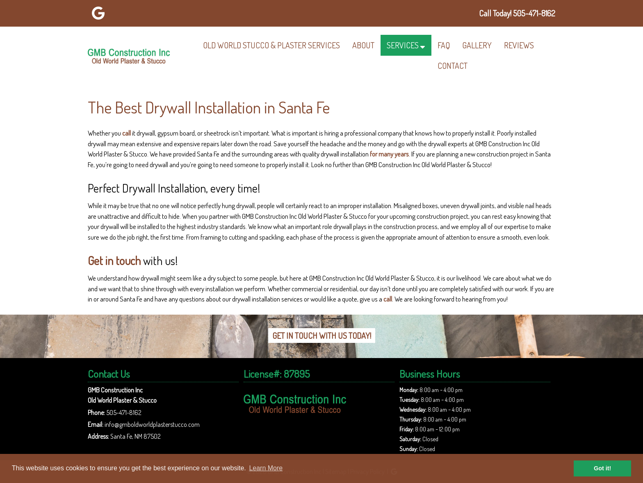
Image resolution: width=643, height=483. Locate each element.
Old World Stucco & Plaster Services (271, 45)
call (126, 133)
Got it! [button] (602, 468)
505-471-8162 (123, 412)
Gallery (477, 45)
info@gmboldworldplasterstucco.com (152, 424)
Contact (452, 65)
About (363, 45)
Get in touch (114, 260)
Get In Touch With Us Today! (321, 335)
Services (403, 45)
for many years (389, 154)
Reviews (519, 45)
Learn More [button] (266, 468)
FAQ (444, 45)
